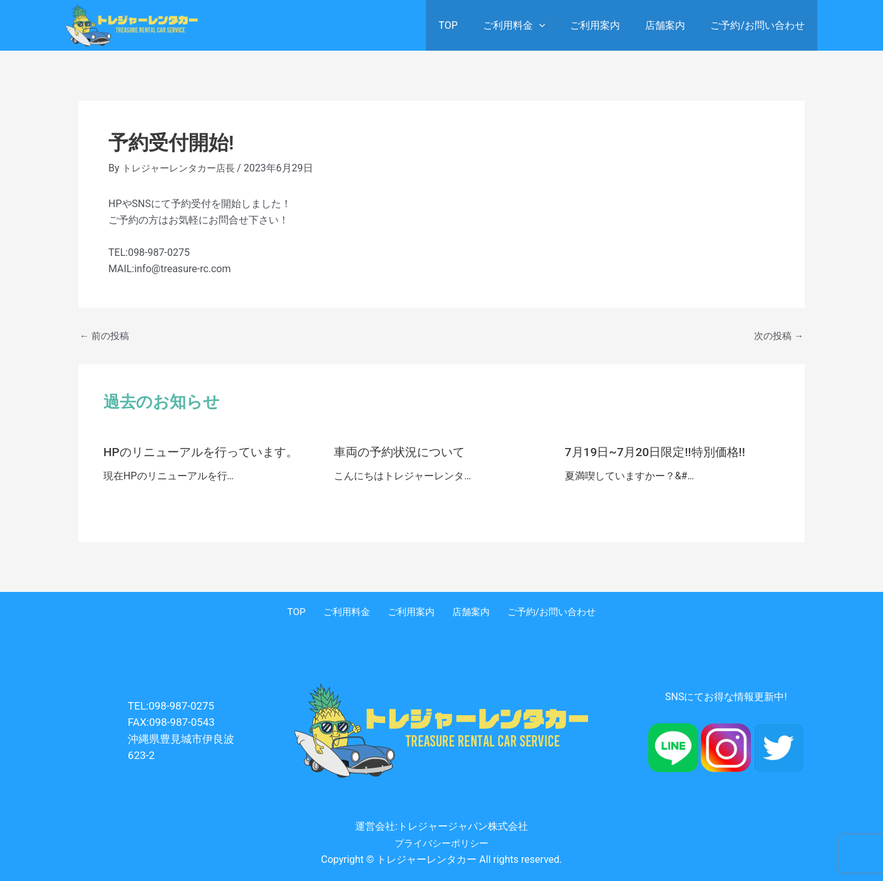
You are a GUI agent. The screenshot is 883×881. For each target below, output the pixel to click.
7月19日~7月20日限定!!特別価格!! (660, 451)
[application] (556, 25)
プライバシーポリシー (441, 842)
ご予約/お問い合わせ (760, 25)
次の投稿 (777, 336)
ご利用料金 (531, 25)
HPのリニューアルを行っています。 (205, 451)
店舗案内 (673, 25)
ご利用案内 (607, 25)
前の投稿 (106, 336)
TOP (470, 25)
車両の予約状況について (403, 451)
